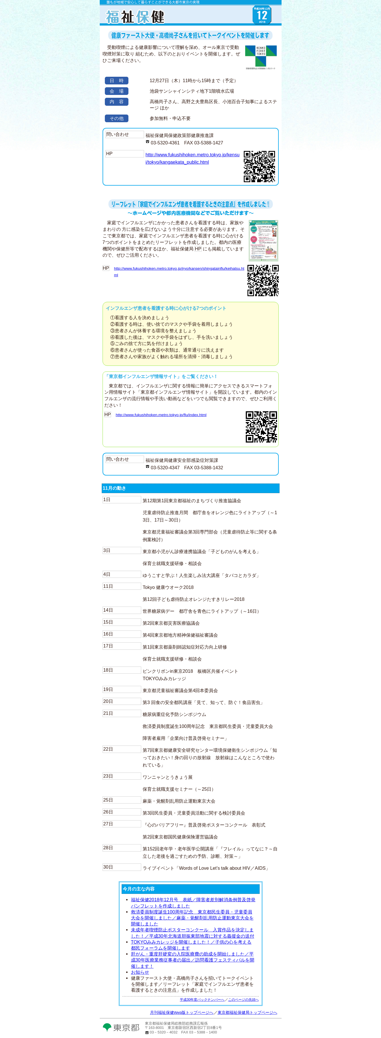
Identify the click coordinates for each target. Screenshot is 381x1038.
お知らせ (140, 972)
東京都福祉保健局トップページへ (247, 1012)
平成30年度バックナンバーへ (202, 1000)
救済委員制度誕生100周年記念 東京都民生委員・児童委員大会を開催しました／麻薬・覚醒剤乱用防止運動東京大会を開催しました (192, 917)
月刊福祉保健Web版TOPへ (162, 23)
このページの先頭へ (243, 1000)
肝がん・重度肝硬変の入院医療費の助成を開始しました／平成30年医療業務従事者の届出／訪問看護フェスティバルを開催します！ (192, 959)
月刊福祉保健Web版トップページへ (182, 1012)
